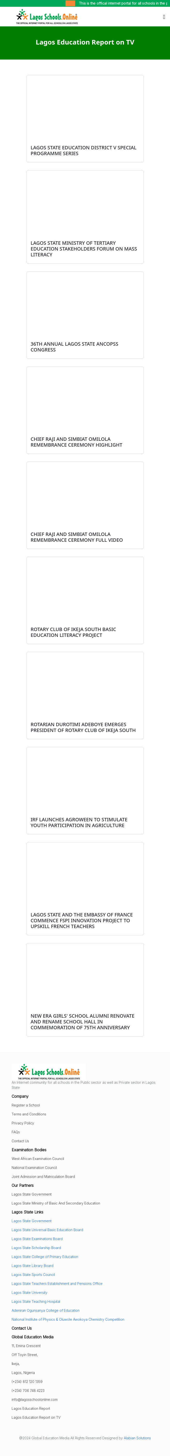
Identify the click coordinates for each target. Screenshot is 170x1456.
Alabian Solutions (137, 1438)
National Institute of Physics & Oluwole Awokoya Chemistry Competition (68, 1319)
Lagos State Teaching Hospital (36, 1301)
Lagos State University (29, 1292)
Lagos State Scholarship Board (36, 1248)
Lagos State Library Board (32, 1266)
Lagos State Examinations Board (37, 1239)
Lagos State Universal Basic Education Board (47, 1230)
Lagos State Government (32, 1221)
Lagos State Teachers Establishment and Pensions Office (57, 1283)
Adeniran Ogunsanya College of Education (46, 1310)
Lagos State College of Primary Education (45, 1257)
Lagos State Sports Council (33, 1275)
